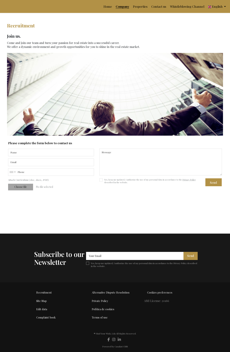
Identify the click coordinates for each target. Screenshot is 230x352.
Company (122, 6)
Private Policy (100, 301)
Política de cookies (103, 309)
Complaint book (46, 317)
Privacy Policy (189, 179)
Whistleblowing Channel (187, 6)
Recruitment (44, 292)
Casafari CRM (121, 346)
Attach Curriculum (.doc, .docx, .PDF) (28, 179)
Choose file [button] (20, 187)
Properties (140, 6)
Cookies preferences (159, 292)
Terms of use (100, 317)
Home (108, 6)
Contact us (158, 6)
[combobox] (51, 172)
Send (213, 182)
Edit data (41, 309)
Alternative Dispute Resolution (110, 292)
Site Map (41, 301)
